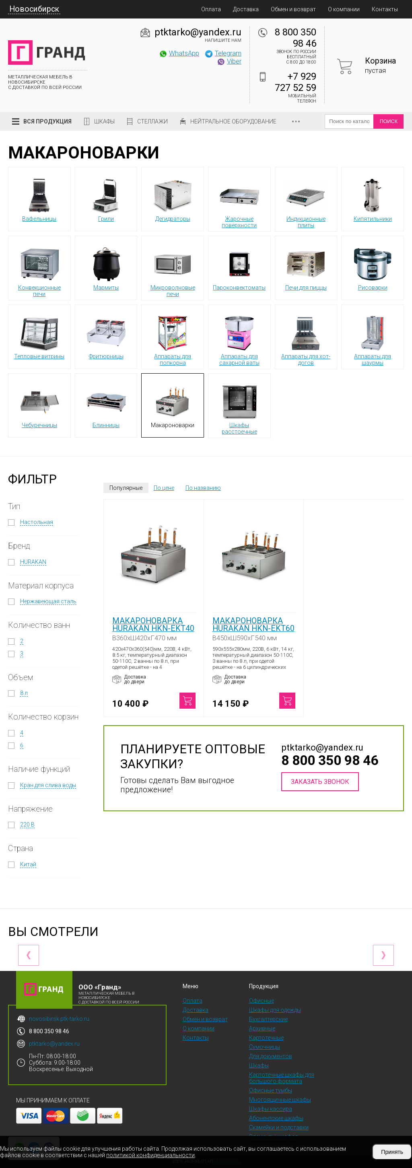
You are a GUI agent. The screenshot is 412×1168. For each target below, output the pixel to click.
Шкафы (104, 121)
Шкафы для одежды (275, 1010)
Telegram (222, 53)
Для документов (270, 1056)
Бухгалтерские (268, 1019)
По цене (164, 488)
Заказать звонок (320, 782)
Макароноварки (172, 405)
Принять (392, 1152)
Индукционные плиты (306, 201)
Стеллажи (152, 121)
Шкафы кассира (270, 1109)
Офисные (261, 1000)
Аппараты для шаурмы (372, 339)
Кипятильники (372, 198)
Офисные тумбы (270, 1090)
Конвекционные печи (39, 270)
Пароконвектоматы (239, 267)
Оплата (211, 9)
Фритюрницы (106, 336)
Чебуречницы (39, 405)
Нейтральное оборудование (233, 121)
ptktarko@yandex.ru (197, 32)
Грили (106, 198)
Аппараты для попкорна (172, 339)
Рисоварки (372, 267)
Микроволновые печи (172, 270)
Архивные (262, 1028)
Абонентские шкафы (276, 1118)
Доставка (246, 9)
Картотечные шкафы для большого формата (281, 1077)
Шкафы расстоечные (239, 408)
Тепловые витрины (39, 336)
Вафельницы (39, 198)
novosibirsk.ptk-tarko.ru (59, 1019)
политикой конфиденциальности (150, 1155)
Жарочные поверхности (239, 201)
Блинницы (106, 405)
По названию (203, 488)
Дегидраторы (172, 198)
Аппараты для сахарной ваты (239, 339)
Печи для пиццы (306, 267)
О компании (344, 9)
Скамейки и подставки (279, 1127)
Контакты (385, 9)
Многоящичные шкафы (280, 1099)
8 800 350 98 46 (295, 38)
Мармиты (106, 267)
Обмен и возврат (293, 9)
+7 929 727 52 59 (295, 82)
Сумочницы (264, 1047)
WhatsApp (179, 53)
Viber (228, 61)
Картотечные (266, 1037)
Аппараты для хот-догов (305, 339)
